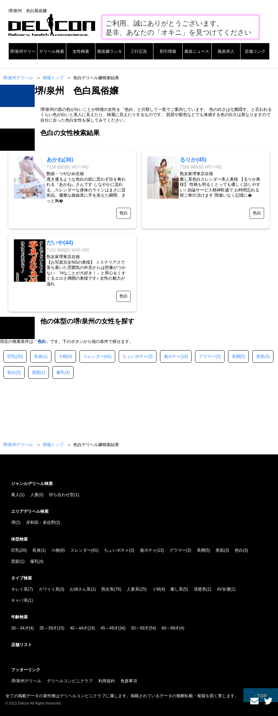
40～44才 (78, 628)
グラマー (207, 356)
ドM (156, 589)
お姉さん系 (80, 589)
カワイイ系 (49, 589)
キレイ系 (19, 589)
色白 (11, 372)
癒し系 (176, 589)
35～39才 (48, 628)
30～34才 (20, 628)
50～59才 (140, 628)
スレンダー (93, 356)
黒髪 (36, 372)
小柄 (63, 356)
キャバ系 (19, 600)
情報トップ (53, 77)
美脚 (236, 356)
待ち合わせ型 (61, 494)
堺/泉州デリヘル (18, 77)
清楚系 (200, 589)
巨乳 (11, 356)
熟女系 (107, 589)
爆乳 (60, 372)
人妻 (34, 494)
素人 (15, 494)
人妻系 (133, 589)
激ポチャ (172, 356)
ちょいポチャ (135, 356)
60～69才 (170, 628)
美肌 (260, 356)
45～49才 (109, 628)
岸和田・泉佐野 (40, 522)
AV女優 (223, 589)
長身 (38, 356)
